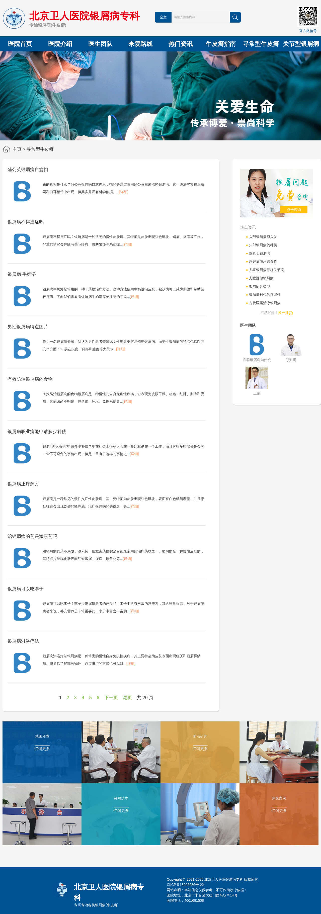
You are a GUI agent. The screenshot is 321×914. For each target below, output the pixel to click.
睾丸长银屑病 (258, 253)
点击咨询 (294, 210)
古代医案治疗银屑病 (263, 303)
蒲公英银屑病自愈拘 (28, 169)
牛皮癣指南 (221, 43)
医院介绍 (60, 43)
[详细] (123, 192)
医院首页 (20, 43)
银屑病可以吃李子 (26, 588)
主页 (17, 149)
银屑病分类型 (258, 286)
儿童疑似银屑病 (259, 278)
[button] (160, 135)
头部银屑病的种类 (261, 245)
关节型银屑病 (301, 43)
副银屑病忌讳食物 (261, 262)
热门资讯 (181, 43)
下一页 (111, 697)
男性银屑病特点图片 (28, 326)
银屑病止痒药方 (23, 483)
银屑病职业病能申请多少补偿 (37, 431)
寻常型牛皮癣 (261, 43)
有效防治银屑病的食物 (30, 379)
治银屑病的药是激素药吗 (32, 536)
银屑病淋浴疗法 (23, 641)
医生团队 (100, 43)
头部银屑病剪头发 (261, 237)
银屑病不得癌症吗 (26, 221)
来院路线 (140, 43)
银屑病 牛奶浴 (22, 274)
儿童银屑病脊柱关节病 (265, 270)
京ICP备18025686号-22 (185, 885)
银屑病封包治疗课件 (263, 295)
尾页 (127, 697)
